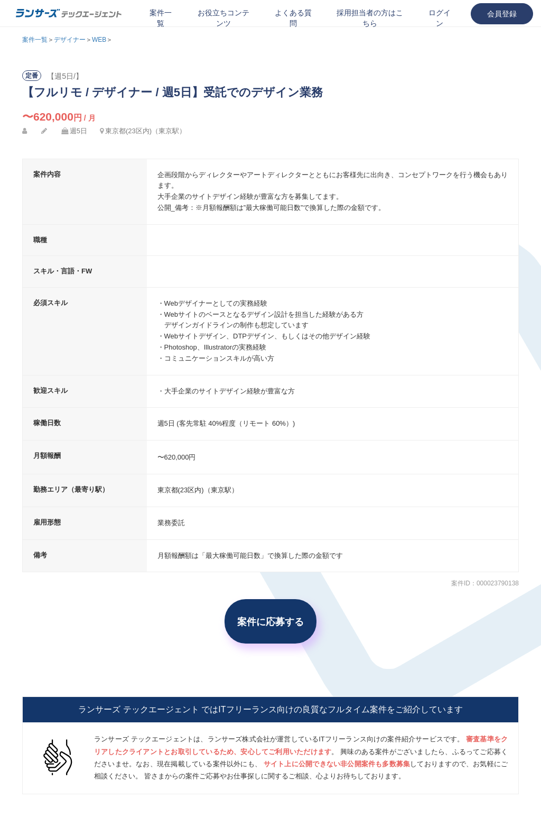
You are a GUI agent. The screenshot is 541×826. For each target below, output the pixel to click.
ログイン (439, 17)
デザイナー (70, 39)
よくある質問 (293, 17)
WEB (99, 39)
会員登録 (502, 14)
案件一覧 (161, 17)
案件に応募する (270, 621)
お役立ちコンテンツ (223, 17)
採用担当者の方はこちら (370, 17)
